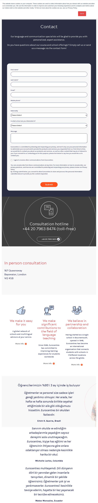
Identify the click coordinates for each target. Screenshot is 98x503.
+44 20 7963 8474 (51, 239)
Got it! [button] (82, 14)
